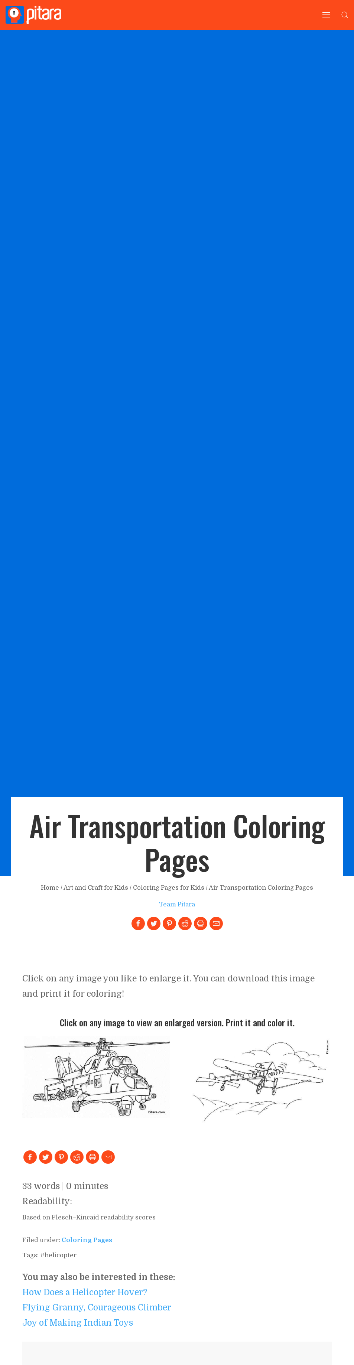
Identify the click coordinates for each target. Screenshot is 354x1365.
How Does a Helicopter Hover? (84, 1292)
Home (50, 887)
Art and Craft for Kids (96, 887)
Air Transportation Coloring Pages (261, 887)
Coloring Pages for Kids (168, 887)
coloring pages (87, 1240)
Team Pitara (177, 904)
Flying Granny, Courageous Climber (96, 1307)
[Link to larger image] (96, 1077)
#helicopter (58, 1255)
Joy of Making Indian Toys (77, 1322)
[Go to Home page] (33, 15)
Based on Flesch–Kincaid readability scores (89, 1217)
